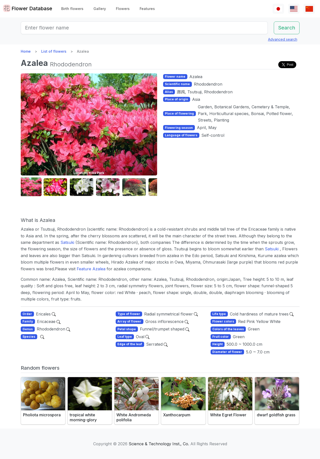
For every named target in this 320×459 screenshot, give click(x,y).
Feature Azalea (92, 268)
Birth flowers (72, 8)
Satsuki (67, 242)
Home (26, 51)
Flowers (123, 8)
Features (147, 8)
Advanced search (282, 39)
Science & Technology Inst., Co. (159, 443)
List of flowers (53, 51)
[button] (33, 187)
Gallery (99, 8)
